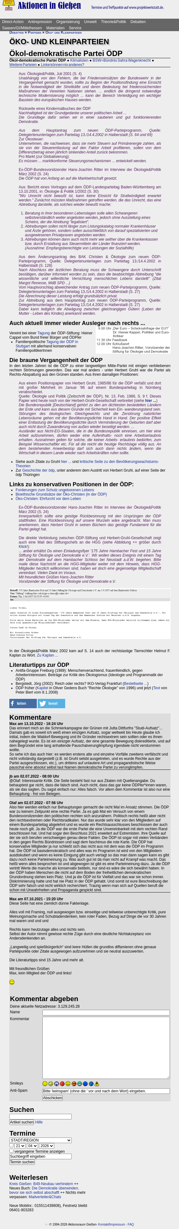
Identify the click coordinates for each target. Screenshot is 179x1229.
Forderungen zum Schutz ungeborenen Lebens (55, 490)
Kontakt (103, 1224)
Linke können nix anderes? (62, 65)
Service (75, 28)
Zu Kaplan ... (47, 655)
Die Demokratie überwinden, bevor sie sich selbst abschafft (44, 1190)
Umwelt (90, 22)
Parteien (34, 32)
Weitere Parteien (23, 65)
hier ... (66, 461)
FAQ (131, 1224)
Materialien (55, 28)
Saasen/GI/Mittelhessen (22, 28)
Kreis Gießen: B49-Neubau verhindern (41, 1184)
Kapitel (42, 688)
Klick (23, 546)
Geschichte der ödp (38, 470)
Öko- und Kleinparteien (64, 32)
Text (156, 688)
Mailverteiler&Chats (45, 1197)
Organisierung (68, 22)
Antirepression (40, 22)
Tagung (43, 333)
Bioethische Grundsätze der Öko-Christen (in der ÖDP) (61, 494)
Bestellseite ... (135, 683)
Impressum (117, 1224)
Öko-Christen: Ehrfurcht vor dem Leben (48, 499)
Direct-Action (13, 22)
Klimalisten (79, 60)
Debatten (138, 22)
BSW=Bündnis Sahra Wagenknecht (122, 60)
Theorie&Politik (113, 22)
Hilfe (39, 1122)
